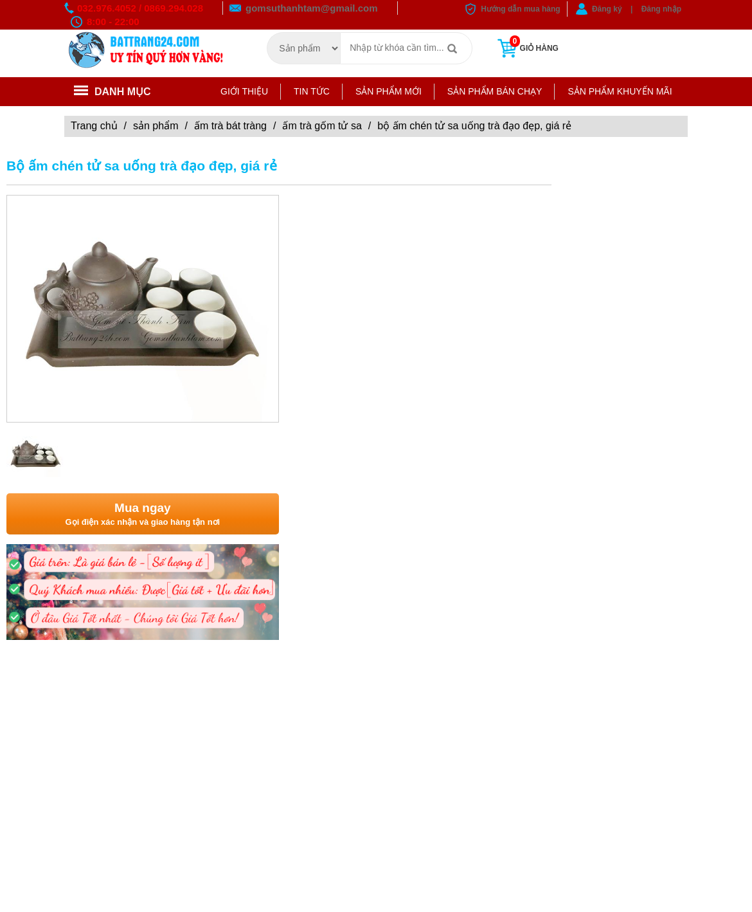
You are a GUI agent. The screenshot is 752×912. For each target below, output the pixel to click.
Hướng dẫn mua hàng (520, 9)
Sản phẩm (155, 125)
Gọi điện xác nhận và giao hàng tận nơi (143, 513)
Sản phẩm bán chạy (494, 91)
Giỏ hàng (527, 48)
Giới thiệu (244, 91)
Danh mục (112, 91)
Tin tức (312, 91)
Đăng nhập (661, 9)
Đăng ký (607, 9)
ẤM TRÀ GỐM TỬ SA (321, 125)
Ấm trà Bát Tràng (230, 125)
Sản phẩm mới (388, 91)
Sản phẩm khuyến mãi (620, 91)
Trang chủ (94, 125)
